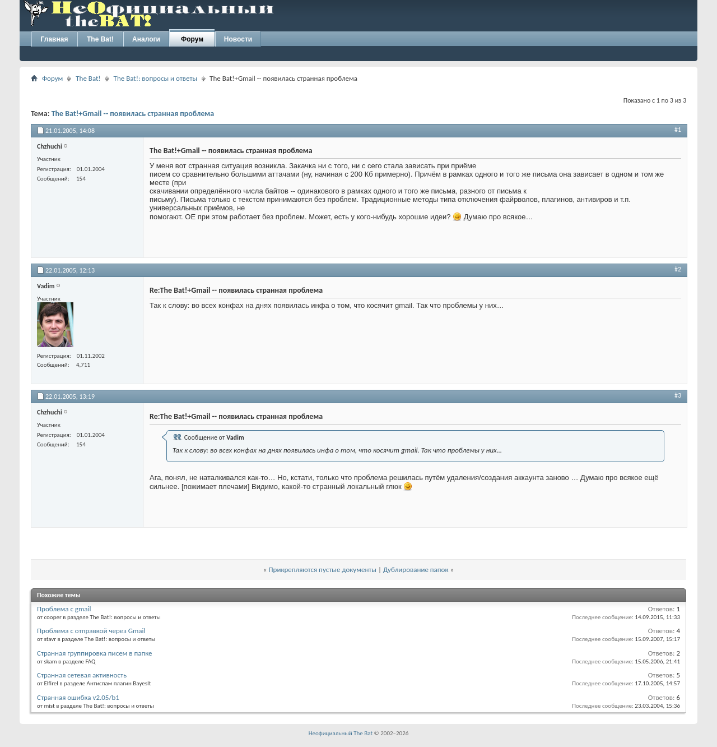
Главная (54, 39)
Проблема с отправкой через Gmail (91, 630)
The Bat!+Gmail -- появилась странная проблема (133, 113)
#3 (677, 395)
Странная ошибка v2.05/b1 (78, 697)
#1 (677, 129)
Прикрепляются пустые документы (322, 569)
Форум (192, 39)
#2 (677, 269)
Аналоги (146, 39)
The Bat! (100, 39)
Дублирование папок (416, 569)
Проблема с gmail (64, 609)
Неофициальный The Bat (341, 733)
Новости (238, 39)
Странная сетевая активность (82, 675)
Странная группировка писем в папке (94, 653)
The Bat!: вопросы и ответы (155, 78)
